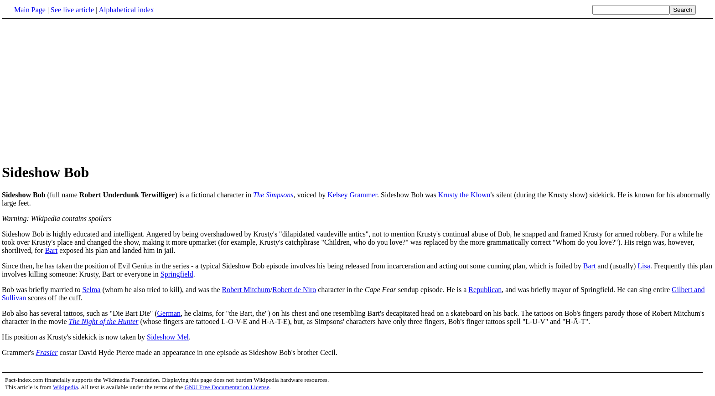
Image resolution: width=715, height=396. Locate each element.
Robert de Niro (294, 289)
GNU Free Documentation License (226, 387)
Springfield (177, 274)
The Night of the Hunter (104, 321)
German (169, 313)
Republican (485, 289)
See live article (72, 10)
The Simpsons (273, 195)
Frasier (46, 352)
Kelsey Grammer (352, 195)
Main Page (30, 10)
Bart (51, 250)
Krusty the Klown (464, 195)
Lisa (643, 266)
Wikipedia (65, 387)
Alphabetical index (126, 10)
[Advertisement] (78, 90)
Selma (91, 289)
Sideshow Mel (168, 337)
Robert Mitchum (246, 289)
